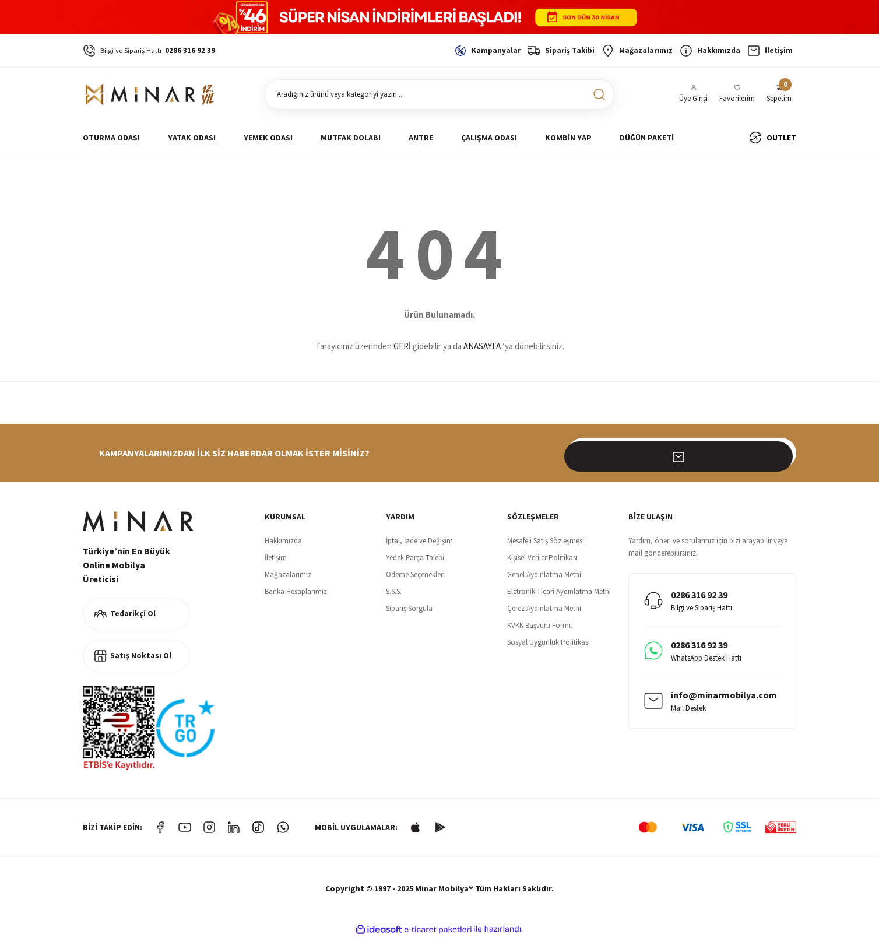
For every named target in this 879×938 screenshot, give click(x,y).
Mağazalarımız (288, 574)
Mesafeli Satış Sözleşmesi (545, 541)
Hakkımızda (283, 541)
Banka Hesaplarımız (296, 591)
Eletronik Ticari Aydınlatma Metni (559, 591)
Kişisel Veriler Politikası (542, 558)
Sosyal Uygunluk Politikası (548, 642)
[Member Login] (693, 94)
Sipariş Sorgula (409, 608)
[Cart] (779, 94)
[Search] (439, 94)
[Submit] (781, 453)
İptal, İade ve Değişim (419, 541)
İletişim (276, 558)
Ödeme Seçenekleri (415, 574)
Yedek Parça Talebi (415, 558)
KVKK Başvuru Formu (540, 625)
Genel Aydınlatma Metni (544, 574)
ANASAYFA (482, 346)
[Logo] (150, 94)
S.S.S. (394, 591)
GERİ (402, 346)
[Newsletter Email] (682, 453)
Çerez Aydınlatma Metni (544, 608)
